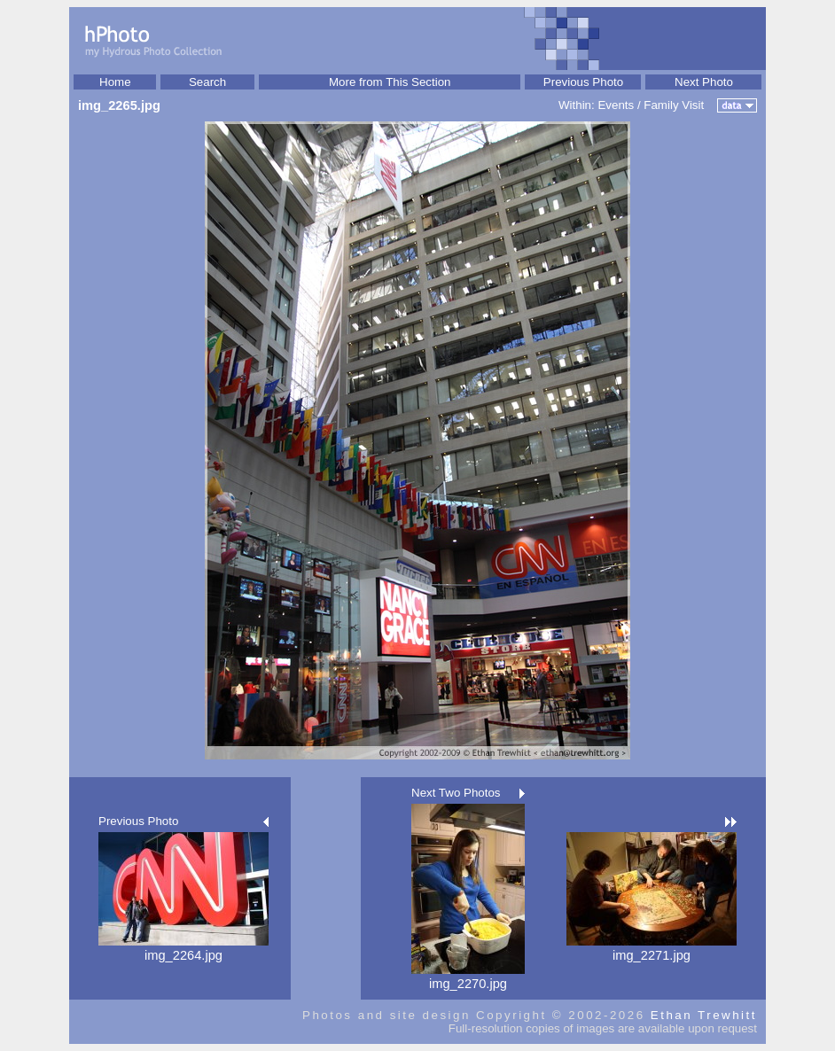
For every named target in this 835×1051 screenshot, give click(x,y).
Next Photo (704, 82)
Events (615, 105)
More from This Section (390, 82)
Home (115, 82)
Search (207, 82)
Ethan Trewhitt (704, 1015)
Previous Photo (583, 82)
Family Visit (674, 105)
